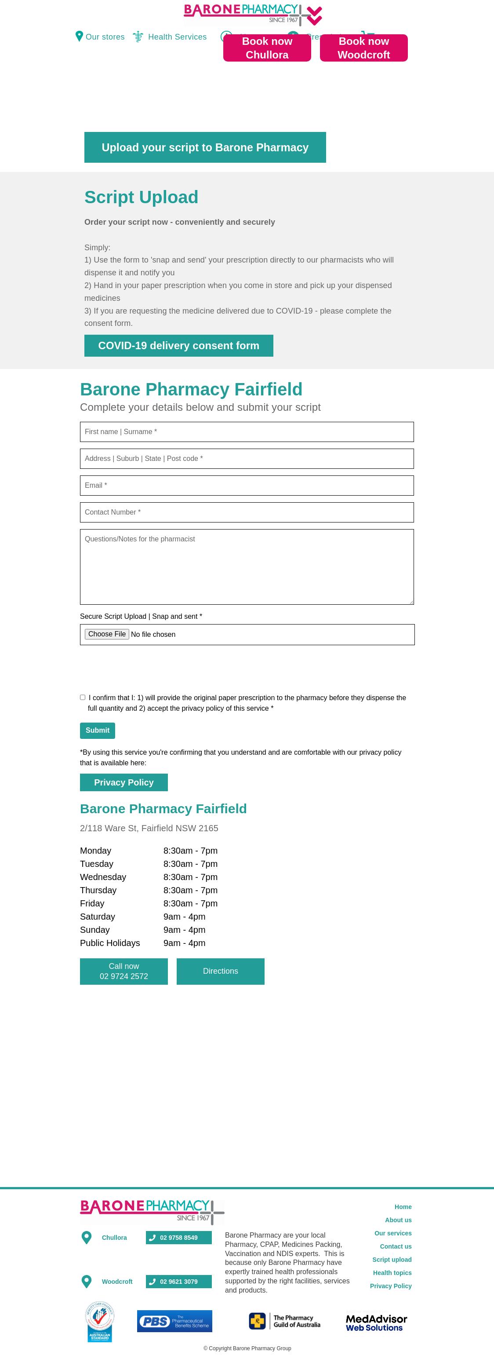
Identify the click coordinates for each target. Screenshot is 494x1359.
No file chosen (153, 634)
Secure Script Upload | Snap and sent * (141, 616)
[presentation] (147, 669)
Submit (97, 730)
